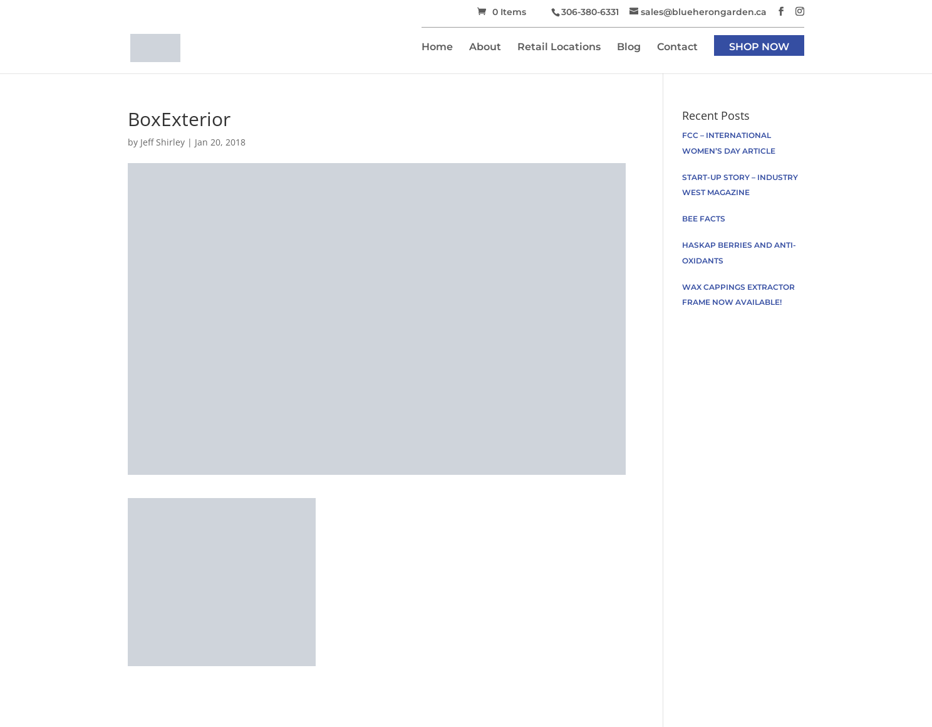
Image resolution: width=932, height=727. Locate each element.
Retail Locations (559, 48)
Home (437, 48)
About (485, 48)
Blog (629, 48)
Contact (677, 48)
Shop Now (759, 48)
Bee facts (703, 218)
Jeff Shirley (162, 142)
